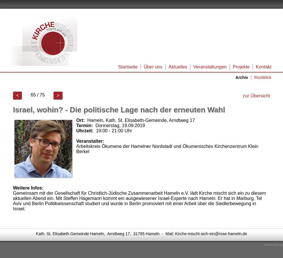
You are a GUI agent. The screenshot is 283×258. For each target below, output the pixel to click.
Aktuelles (177, 66)
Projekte (241, 66)
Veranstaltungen (210, 66)
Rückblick (262, 77)
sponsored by (273, 244)
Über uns (153, 66)
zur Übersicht (256, 95)
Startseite (128, 66)
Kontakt (263, 66)
